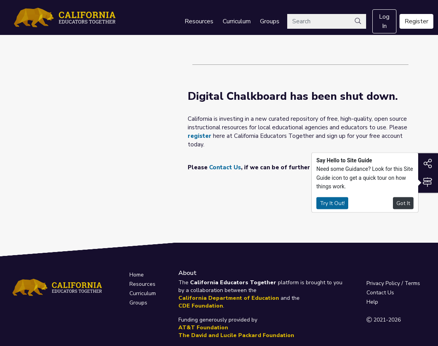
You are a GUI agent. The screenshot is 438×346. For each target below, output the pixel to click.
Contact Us (225, 167)
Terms (412, 283)
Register (416, 21)
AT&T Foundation (203, 327)
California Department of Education (228, 298)
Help (372, 302)
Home (136, 274)
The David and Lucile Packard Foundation (236, 335)
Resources (199, 21)
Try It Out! (332, 203)
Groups (269, 21)
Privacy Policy (383, 283)
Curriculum (237, 21)
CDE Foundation (200, 305)
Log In (384, 21)
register (199, 136)
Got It (403, 203)
